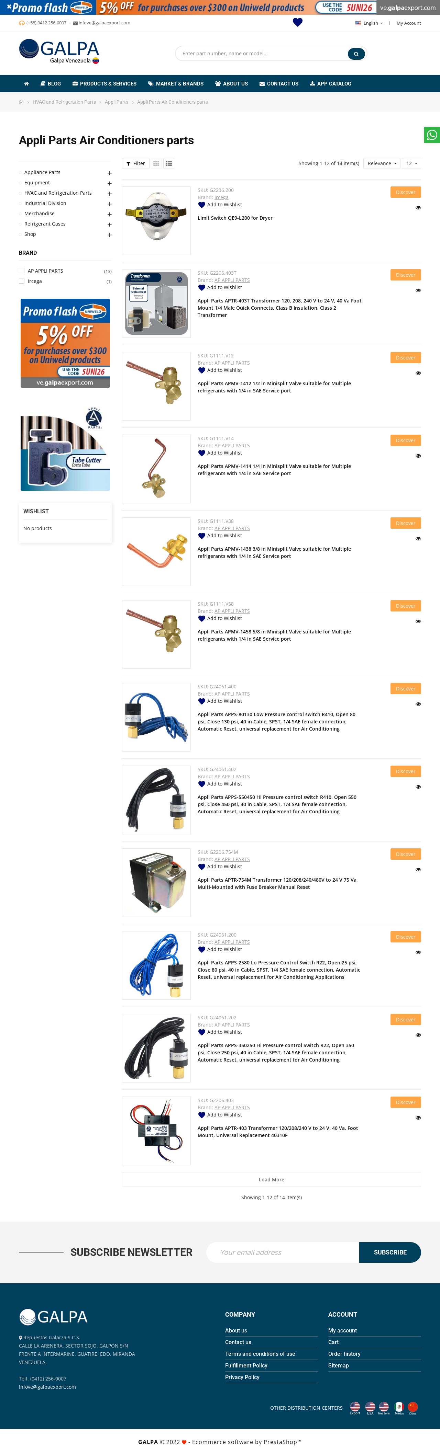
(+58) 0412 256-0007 (46, 23)
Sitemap (338, 1365)
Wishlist (36, 511)
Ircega (221, 197)
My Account (409, 23)
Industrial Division (45, 203)
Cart (333, 1342)
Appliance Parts (42, 172)
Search (356, 53)
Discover (406, 192)
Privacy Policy (242, 1377)
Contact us (238, 1342)
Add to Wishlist (220, 204)
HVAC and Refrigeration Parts (58, 193)
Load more (271, 1179)
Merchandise (39, 213)
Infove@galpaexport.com (47, 1387)
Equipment (37, 182)
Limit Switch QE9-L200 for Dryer (235, 218)
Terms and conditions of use (260, 1354)
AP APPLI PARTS (232, 280)
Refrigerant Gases (45, 223)
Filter (135, 163)
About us (236, 1330)
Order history (344, 1354)
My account (342, 1330)
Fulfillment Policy (246, 1365)
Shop (30, 234)
